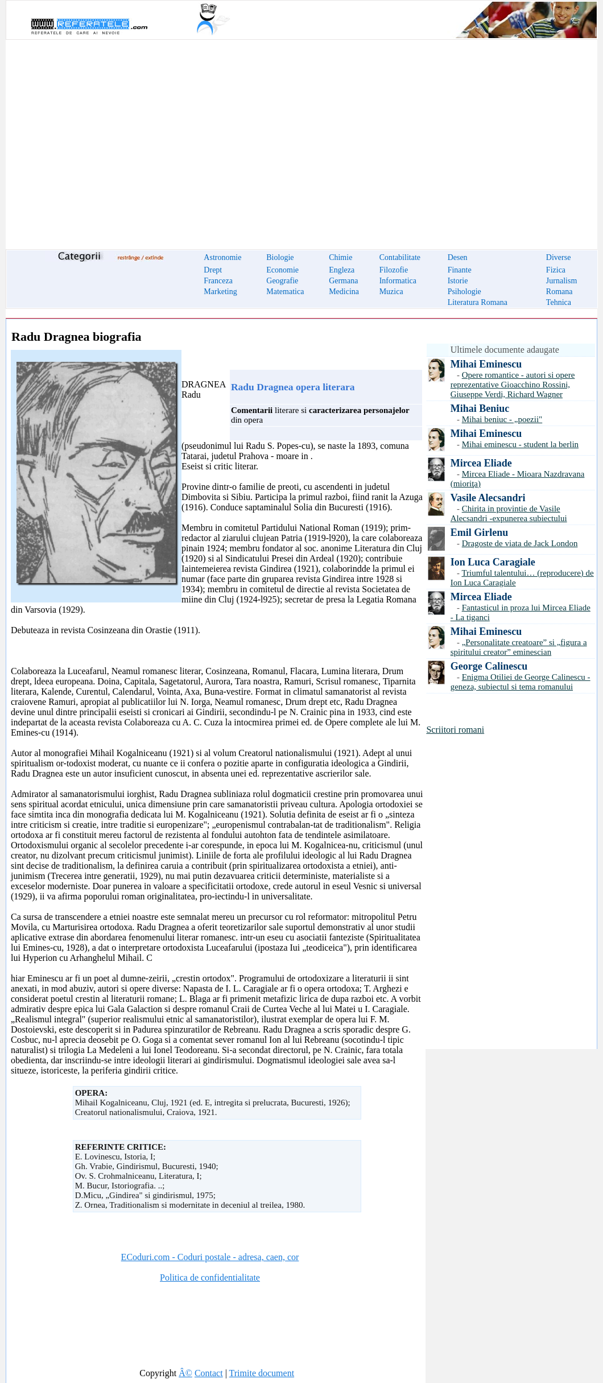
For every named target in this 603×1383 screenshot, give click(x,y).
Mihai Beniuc (480, 408)
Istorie (458, 280)
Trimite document (262, 1373)
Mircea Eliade (481, 463)
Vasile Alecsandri (488, 497)
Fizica (555, 270)
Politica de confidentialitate (210, 1277)
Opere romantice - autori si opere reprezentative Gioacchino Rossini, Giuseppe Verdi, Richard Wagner (513, 384)
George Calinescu (489, 666)
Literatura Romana (477, 302)
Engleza (341, 270)
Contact (209, 1373)
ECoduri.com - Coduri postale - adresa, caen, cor (210, 1257)
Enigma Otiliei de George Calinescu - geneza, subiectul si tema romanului (520, 681)
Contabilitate (399, 257)
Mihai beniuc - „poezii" (502, 419)
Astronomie (222, 257)
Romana (559, 291)
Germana (343, 280)
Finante (460, 270)
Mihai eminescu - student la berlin (520, 444)
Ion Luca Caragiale (493, 562)
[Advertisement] (301, 137)
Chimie (340, 257)
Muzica (391, 291)
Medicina (344, 291)
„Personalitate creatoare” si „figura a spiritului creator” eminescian (519, 647)
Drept (213, 270)
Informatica (397, 280)
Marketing (220, 291)
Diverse (558, 257)
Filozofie (393, 270)
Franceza (218, 280)
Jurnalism (561, 280)
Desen (458, 257)
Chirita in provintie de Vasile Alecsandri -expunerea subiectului (509, 513)
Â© (185, 1373)
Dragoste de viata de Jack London (520, 543)
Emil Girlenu (480, 532)
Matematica (285, 291)
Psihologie (464, 291)
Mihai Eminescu (486, 364)
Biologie (280, 257)
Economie (282, 270)
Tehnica (558, 302)
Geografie (282, 280)
